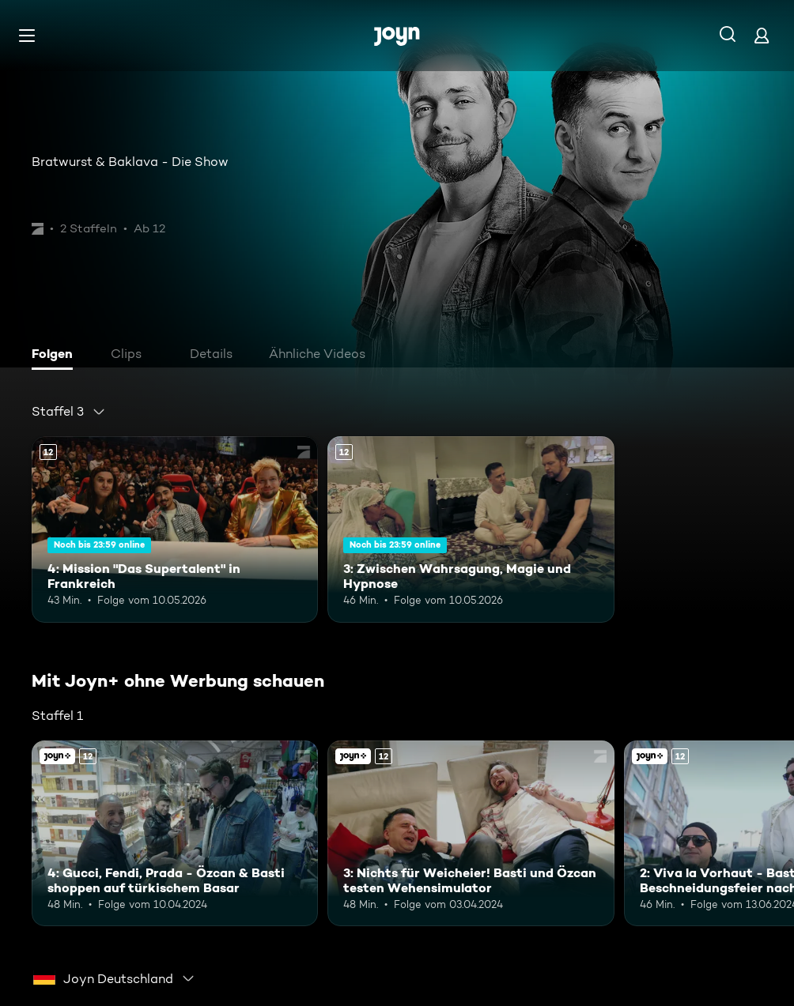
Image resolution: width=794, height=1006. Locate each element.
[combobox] (69, 411)
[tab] (56, 355)
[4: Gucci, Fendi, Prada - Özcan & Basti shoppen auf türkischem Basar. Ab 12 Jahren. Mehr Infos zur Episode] (175, 833)
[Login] (762, 35)
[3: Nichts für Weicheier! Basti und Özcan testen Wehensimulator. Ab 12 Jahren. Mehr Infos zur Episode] (470, 833)
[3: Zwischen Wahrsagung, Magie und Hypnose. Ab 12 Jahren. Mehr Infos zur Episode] (470, 529)
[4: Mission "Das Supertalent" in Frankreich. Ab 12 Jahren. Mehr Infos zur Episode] (175, 529)
